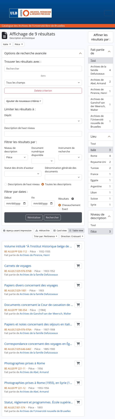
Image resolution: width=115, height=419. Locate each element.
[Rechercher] (43, 68)
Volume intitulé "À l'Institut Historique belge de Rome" (38, 246)
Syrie (100, 205)
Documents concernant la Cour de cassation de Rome (38, 305)
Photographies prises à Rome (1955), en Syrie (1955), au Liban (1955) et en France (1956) (38, 383)
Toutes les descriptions (58, 184)
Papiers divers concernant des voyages (31, 285)
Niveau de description (10, 149)
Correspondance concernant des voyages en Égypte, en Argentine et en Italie (38, 344)
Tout (93, 60)
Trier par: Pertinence (44, 236)
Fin (33, 197)
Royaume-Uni (100, 162)
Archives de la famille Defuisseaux (39, 274)
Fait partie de (97, 51)
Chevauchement (71, 205)
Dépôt (7, 115)
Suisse (100, 199)
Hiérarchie (42, 230)
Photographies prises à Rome (24, 363)
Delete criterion (43, 90)
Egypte (100, 180)
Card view (60, 230)
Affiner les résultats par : (100, 37)
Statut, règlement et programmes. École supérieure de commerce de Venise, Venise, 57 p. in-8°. (38, 402)
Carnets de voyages (17, 266)
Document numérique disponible (37, 151)
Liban (100, 193)
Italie (100, 150)
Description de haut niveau (19, 128)
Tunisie (100, 168)
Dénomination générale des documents (60, 169)
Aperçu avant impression (17, 230)
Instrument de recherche (66, 149)
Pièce (100, 232)
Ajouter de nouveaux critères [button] (22, 101)
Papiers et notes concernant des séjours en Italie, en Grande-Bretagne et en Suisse (38, 324)
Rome (100, 156)
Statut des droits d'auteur (19, 168)
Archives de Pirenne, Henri (35, 255)
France (100, 174)
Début (7, 197)
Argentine (100, 187)
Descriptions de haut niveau (24, 184)
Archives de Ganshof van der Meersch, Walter (45, 313)
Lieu (93, 136)
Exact (65, 209)
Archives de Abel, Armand (34, 372)
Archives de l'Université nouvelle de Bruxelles (45, 411)
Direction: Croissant (71, 236)
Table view (76, 230)
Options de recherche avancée (25, 53)
